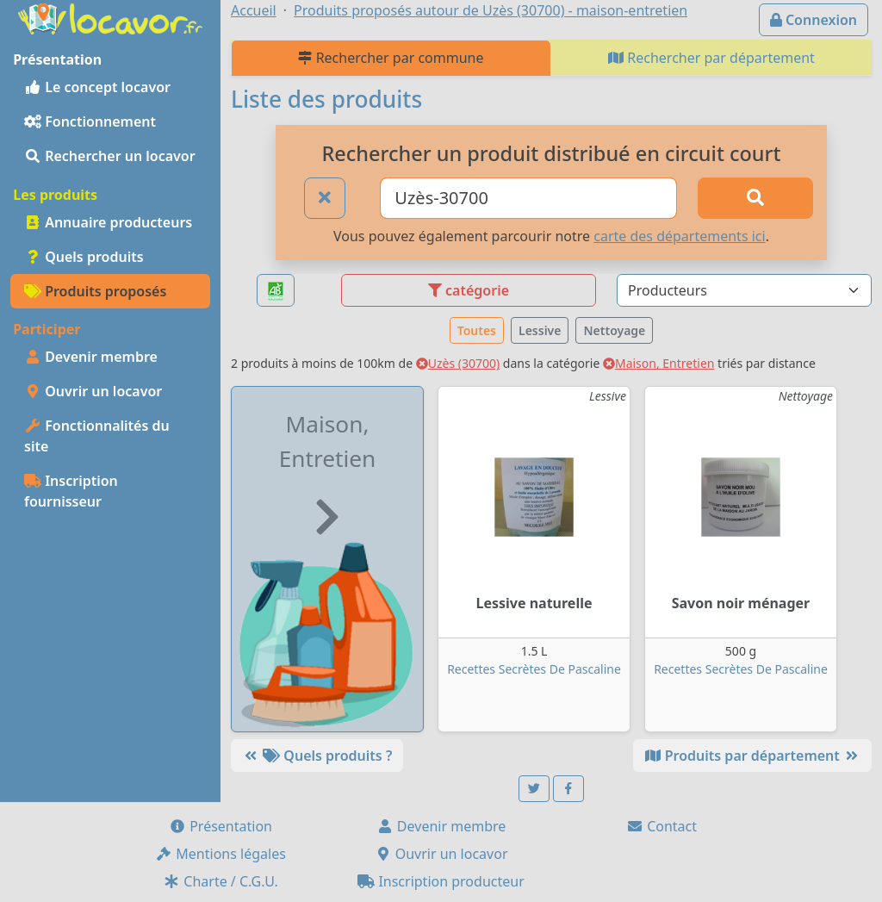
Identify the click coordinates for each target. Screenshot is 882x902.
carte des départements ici (679, 236)
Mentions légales (220, 853)
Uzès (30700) (458, 363)
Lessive (540, 330)
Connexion (813, 19)
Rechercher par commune (390, 57)
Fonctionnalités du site (97, 436)
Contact (661, 826)
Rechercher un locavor (110, 155)
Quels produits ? (317, 755)
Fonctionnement (90, 121)
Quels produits (84, 256)
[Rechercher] (755, 198)
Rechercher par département (711, 57)
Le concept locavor (97, 87)
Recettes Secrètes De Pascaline (534, 669)
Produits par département (752, 755)
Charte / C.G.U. (220, 881)
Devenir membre (91, 356)
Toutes (476, 330)
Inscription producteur (441, 881)
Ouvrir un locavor (93, 391)
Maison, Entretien (659, 363)
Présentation (220, 826)
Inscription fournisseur (71, 491)
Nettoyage (614, 330)
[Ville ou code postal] (528, 198)
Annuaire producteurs (108, 222)
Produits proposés (95, 291)
